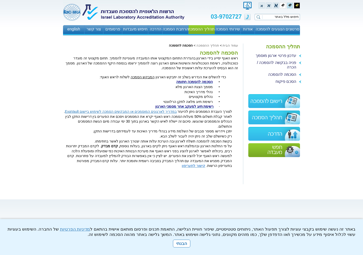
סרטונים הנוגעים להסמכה (277, 29)
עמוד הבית (230, 45)
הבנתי (181, 243)
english (73, 29)
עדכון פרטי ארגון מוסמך (276, 55)
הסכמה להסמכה (282, 74)
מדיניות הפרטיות (75, 229)
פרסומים (112, 29)
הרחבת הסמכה (175, 29)
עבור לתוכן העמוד (211, 7)
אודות (248, 29)
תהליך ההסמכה (202, 29)
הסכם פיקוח (286, 81)
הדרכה (155, 29)
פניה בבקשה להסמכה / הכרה (276, 64)
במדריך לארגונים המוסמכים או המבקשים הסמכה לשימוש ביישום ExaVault (120, 112)
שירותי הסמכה (228, 29)
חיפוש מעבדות (135, 29)
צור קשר (93, 29)
